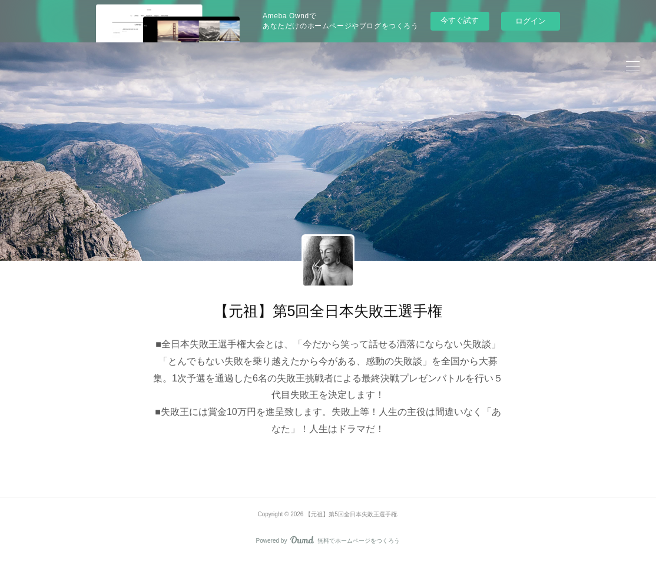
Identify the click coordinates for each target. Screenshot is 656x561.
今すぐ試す (459, 20)
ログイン (530, 20)
